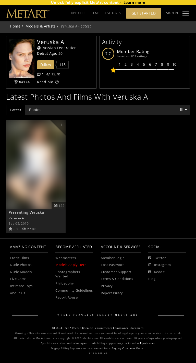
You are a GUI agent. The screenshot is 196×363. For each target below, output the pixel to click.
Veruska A (16, 218)
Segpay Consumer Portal (128, 348)
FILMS (95, 13)
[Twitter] (157, 258)
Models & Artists (41, 26)
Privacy (107, 286)
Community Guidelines (74, 290)
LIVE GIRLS (113, 13)
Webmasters (65, 258)
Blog (151, 279)
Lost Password (113, 265)
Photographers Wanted (67, 274)
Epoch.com (147, 343)
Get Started (143, 13)
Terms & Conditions (117, 279)
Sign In (172, 13)
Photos (35, 109)
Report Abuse (66, 297)
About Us (17, 293)
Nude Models (21, 272)
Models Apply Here (71, 265)
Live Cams (18, 279)
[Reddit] (156, 272)
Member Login (113, 258)
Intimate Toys (21, 286)
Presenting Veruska (26, 212)
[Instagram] (159, 265)
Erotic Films (19, 258)
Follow (45, 64)
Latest (15, 109)
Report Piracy (112, 293)
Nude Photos (21, 265)
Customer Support (116, 272)
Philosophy (64, 283)
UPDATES (78, 13)
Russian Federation (57, 47)
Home (15, 26)
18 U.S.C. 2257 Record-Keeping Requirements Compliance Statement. (98, 328)
